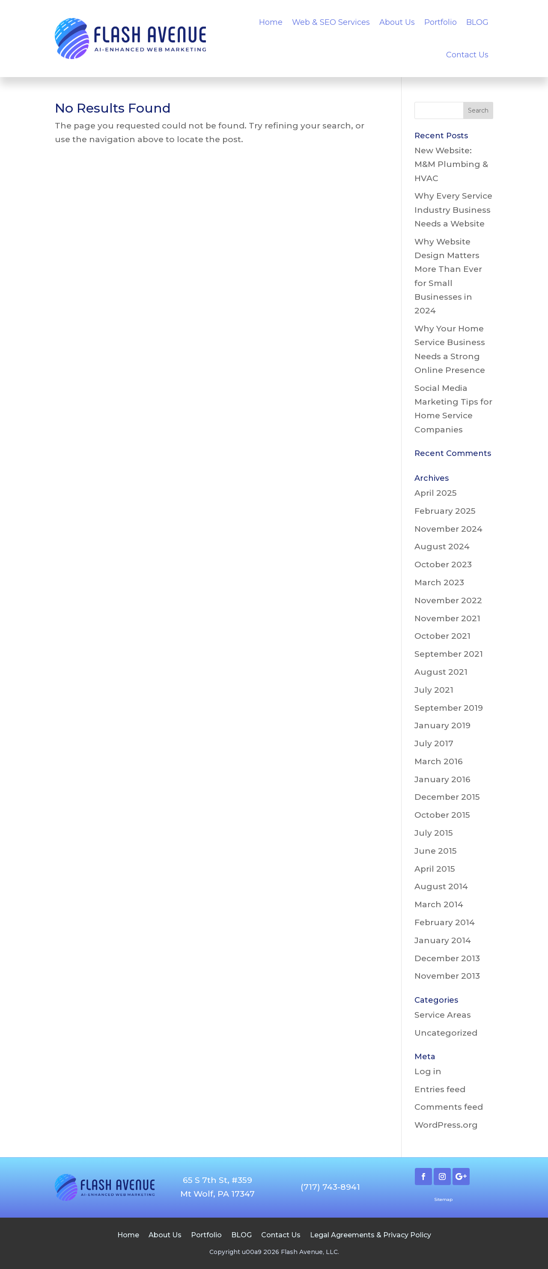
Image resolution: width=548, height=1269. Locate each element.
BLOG (477, 22)
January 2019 (442, 725)
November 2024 (448, 529)
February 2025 (445, 511)
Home (271, 22)
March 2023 (439, 582)
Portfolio (440, 22)
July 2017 (433, 743)
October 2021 (442, 636)
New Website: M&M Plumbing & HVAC (451, 164)
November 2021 (447, 618)
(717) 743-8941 (330, 1187)
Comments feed (448, 1107)
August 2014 (441, 886)
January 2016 (442, 779)
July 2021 (433, 690)
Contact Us (467, 55)
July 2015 (433, 833)
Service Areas (442, 1015)
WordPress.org (446, 1125)
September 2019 (448, 708)
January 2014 (442, 940)
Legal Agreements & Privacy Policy (370, 1234)
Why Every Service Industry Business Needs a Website (453, 210)
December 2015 (447, 797)
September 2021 (448, 654)
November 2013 (447, 976)
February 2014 (444, 922)
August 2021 (441, 672)
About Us (397, 22)
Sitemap (443, 1199)
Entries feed (439, 1089)
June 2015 (435, 851)
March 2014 (438, 904)
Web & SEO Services (331, 22)
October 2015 (442, 815)
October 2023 (443, 564)
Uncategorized (445, 1033)
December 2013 (447, 958)
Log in (427, 1071)
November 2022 (448, 600)
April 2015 (434, 869)
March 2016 (438, 761)
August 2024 (442, 546)
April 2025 (435, 493)
